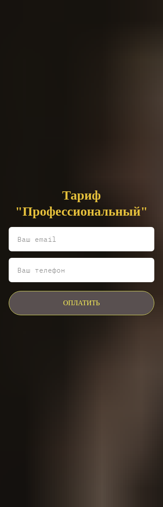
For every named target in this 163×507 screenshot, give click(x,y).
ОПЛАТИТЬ (81, 303)
